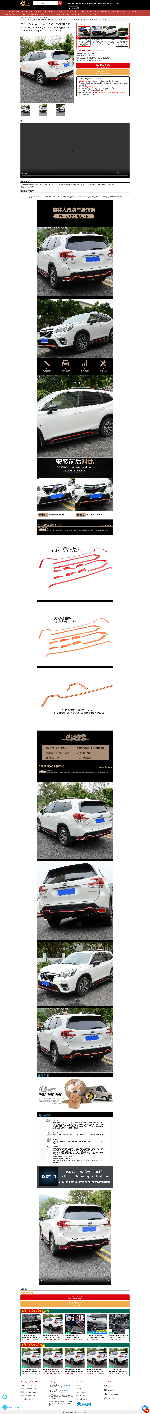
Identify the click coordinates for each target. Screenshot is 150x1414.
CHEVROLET (39, 11)
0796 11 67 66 (64, 1390)
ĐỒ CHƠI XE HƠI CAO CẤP (23, 14)
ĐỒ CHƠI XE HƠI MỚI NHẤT (8, 14)
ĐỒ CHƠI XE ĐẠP (81, 14)
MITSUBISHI (77, 11)
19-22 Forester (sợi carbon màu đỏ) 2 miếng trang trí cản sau (97, 35)
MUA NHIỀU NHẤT (6, 11)
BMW (82, 11)
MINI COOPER (115, 11)
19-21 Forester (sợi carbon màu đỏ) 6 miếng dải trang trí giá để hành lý (122, 36)
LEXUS (102, 11)
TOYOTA (17, 11)
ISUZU (51, 14)
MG (106, 11)
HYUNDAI (66, 11)
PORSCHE (97, 11)
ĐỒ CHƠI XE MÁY (35, 14)
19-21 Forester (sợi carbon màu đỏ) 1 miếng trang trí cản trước (84, 36)
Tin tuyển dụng (81, 1399)
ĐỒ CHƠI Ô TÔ (135, 11)
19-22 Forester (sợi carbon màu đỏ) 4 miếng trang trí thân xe (109, 35)
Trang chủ (23, 18)
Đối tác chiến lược (82, 1395)
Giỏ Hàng (74, 8)
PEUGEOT (122, 11)
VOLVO (86, 11)
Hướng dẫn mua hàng (28, 1385)
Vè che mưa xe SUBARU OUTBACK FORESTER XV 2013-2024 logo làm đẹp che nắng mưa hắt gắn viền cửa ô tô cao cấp (53, 1336)
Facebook (109, 1390)
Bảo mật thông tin (26, 1399)
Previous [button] (19, 110)
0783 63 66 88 (65, 1385)
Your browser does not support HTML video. (75, 150)
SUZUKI (91, 11)
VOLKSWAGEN (52, 11)
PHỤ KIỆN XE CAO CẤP (70, 14)
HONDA (22, 11)
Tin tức (78, 1389)
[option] (47, 67)
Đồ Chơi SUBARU (42, 18)
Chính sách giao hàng (28, 1392)
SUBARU (33, 11)
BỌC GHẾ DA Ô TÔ (59, 14)
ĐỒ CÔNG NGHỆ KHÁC (91, 14)
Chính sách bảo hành (27, 1395)
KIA (13, 11)
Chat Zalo (109, 1399)
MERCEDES (59, 11)
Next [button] (75, 110)
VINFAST (128, 11)
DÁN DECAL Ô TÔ (44, 14)
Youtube (108, 1386)
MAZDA (27, 11)
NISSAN (45, 11)
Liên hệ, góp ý (81, 1392)
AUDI (109, 11)
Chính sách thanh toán (28, 1389)
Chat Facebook (111, 1394)
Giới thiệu (79, 1385)
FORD (71, 11)
